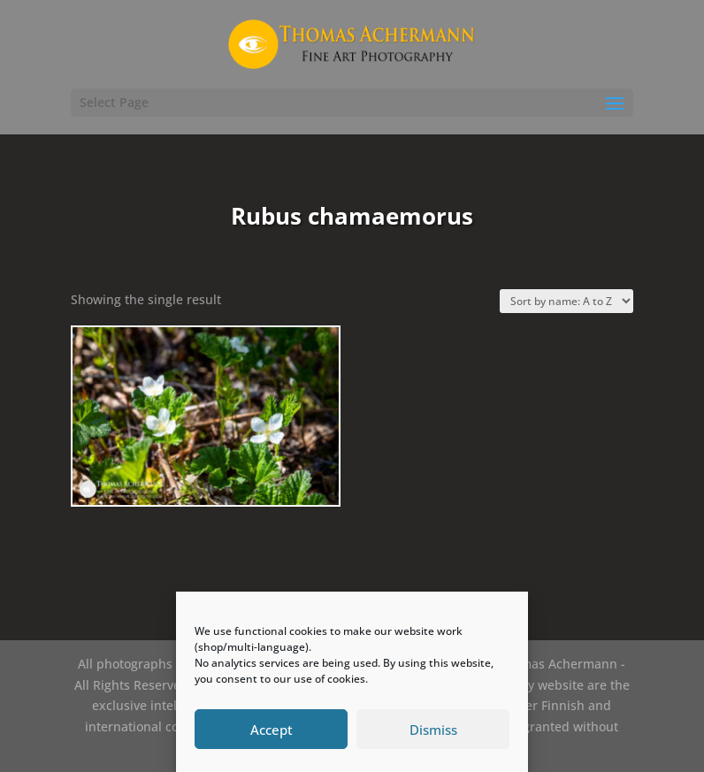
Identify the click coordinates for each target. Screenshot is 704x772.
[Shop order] (566, 301)
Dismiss (433, 729)
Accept (271, 729)
